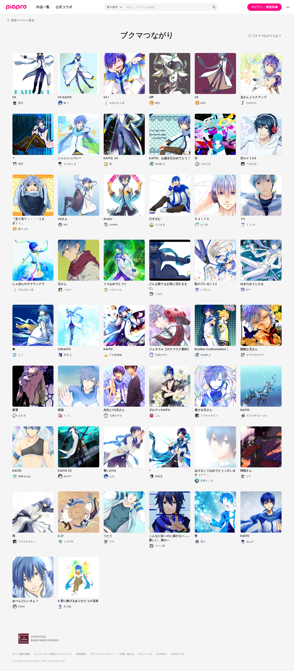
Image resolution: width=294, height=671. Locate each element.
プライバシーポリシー (102, 654)
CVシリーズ (145, 654)
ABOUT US (177, 654)
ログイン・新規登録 (264, 7)
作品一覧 (42, 7)
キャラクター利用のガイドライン (53, 654)
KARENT (161, 654)
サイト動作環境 (21, 654)
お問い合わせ (127, 654)
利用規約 (81, 654)
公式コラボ (64, 7)
